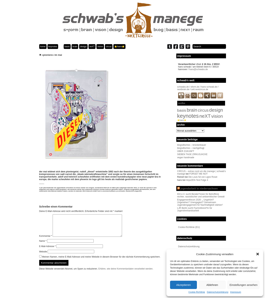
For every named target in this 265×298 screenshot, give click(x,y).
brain (75, 46)
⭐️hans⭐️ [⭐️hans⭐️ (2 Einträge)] (181, 120)
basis (67, 46)
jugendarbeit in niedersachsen (199, 188)
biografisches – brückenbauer (191, 145)
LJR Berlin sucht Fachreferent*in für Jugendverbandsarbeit (194, 209)
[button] (257, 254)
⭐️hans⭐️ (119, 46)
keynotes (52, 46)
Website (43, 256)
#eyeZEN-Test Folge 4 (197, 180)
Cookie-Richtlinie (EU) (189, 227)
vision (100, 46)
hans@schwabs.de (198, 69)
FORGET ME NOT (198, 174)
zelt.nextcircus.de (199, 89)
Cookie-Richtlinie (196, 292)
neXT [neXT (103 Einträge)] (205, 116)
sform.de (195, 87)
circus (109, 46)
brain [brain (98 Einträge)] (192, 110)
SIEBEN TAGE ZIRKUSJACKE (192, 154)
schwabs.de (183, 87)
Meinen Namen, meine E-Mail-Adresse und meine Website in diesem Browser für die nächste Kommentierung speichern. (101, 261)
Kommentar (45, 240)
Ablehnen (212, 284)
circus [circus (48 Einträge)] (203, 110)
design (83, 46)
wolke (181, 103)
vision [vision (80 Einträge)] (217, 116)
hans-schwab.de (209, 87)
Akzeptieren (183, 284)
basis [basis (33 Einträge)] (181, 110)
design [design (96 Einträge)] (216, 110)
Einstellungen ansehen (243, 284)
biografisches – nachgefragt (190, 148)
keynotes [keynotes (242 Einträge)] (188, 116)
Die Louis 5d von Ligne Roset (202, 177)
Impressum (235, 292)
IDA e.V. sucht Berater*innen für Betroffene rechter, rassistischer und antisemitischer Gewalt (201, 195)
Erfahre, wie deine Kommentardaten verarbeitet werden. (125, 273)
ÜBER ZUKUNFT (185, 151)
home (43, 46)
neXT (92, 46)
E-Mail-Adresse (47, 250)
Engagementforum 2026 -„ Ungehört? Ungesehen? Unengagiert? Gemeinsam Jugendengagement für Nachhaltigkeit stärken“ (200, 202)
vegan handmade (185, 157)
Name (43, 245)
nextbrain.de (183, 89)
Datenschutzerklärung (217, 292)
